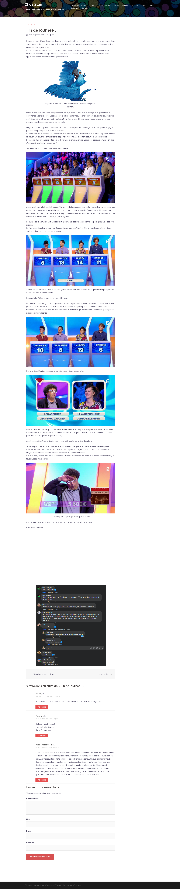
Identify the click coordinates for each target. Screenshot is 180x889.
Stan (54, 35)
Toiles (92, 5)
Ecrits (151, 5)
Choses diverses (104, 5)
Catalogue (75, 8)
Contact (84, 8)
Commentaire (32, 799)
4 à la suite (103, 674)
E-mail (29, 831)
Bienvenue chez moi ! (79, 5)
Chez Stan (33, 4)
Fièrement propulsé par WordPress (39, 885)
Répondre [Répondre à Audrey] (42, 707)
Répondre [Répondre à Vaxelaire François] (42, 780)
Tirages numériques (120, 5)
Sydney (66, 885)
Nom (28, 819)
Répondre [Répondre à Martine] (42, 736)
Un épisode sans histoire (44, 674)
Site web (30, 843)
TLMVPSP (134, 5)
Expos (144, 5)
